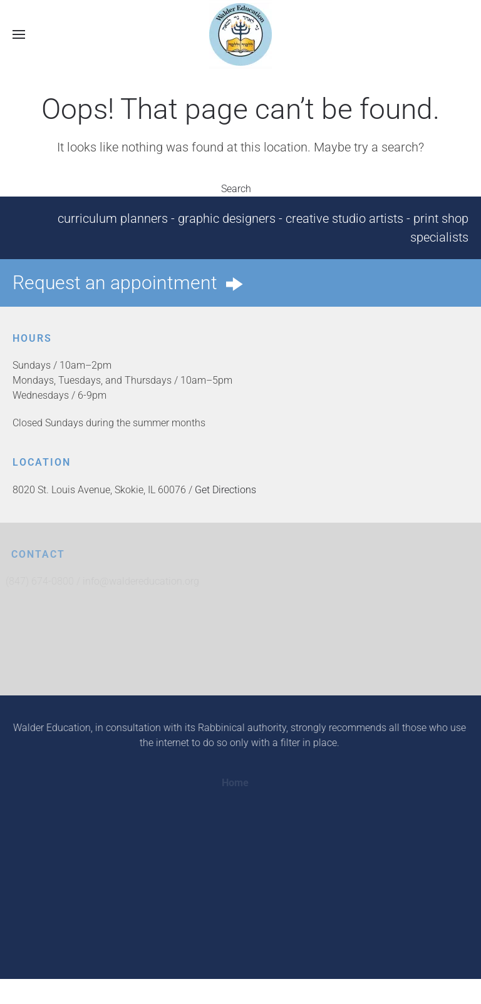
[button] (19, 34)
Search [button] (240, 189)
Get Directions (225, 490)
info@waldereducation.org (143, 581)
